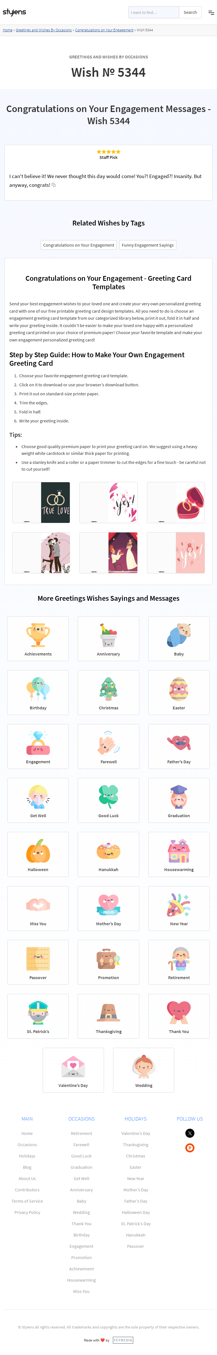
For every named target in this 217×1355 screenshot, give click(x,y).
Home (7, 29)
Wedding (81, 1212)
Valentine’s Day (135, 1133)
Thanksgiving (135, 1144)
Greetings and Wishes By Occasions (44, 29)
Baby (81, 1201)
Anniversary (81, 1189)
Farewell (81, 1144)
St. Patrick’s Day (136, 1223)
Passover (135, 1246)
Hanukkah (136, 1235)
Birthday (81, 1235)
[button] (211, 12)
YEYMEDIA (123, 1340)
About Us (27, 1178)
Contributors (27, 1189)
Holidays (27, 1156)
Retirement (81, 1133)
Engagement (81, 1246)
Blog (27, 1167)
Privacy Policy (27, 1212)
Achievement (81, 1268)
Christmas (135, 1156)
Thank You (81, 1223)
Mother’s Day (135, 1189)
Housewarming (81, 1280)
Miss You (81, 1291)
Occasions (27, 1144)
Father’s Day (135, 1201)
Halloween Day (136, 1212)
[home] (15, 12)
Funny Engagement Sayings (148, 245)
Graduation (81, 1167)
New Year (135, 1178)
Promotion (81, 1257)
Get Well (81, 1178)
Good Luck (81, 1156)
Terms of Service (27, 1201)
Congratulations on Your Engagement (104, 29)
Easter (136, 1167)
